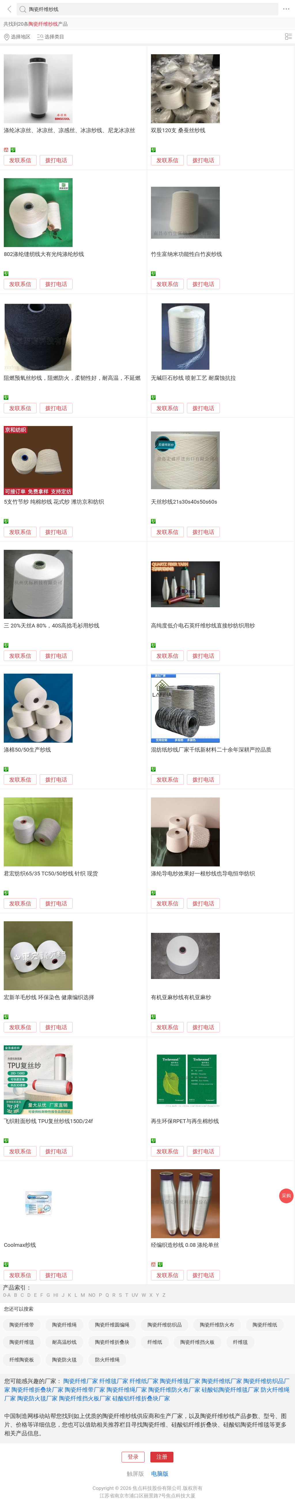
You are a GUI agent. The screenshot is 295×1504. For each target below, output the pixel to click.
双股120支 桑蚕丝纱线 (178, 130)
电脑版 (160, 1473)
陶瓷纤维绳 (64, 1325)
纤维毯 (240, 1342)
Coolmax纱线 (20, 1245)
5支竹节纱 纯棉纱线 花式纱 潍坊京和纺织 (54, 502)
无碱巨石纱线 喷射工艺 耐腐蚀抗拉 (193, 378)
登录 (133, 1457)
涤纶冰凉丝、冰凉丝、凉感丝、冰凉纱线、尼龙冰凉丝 (69, 130)
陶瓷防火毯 (64, 1360)
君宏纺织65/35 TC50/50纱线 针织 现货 (51, 873)
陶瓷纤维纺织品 (165, 1325)
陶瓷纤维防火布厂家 (174, 1389)
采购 (286, 1195)
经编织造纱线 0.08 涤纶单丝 (185, 1245)
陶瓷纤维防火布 (217, 1325)
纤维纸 (155, 1342)
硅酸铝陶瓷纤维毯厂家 (230, 1389)
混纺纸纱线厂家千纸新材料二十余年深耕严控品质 (211, 750)
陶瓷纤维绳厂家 (127, 1389)
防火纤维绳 (107, 1360)
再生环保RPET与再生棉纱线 (185, 1121)
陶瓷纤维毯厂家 (180, 1381)
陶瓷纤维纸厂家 (222, 1381)
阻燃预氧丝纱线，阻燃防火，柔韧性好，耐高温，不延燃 (72, 378)
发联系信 (20, 160)
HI (55, 1295)
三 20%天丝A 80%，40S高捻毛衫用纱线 (51, 626)
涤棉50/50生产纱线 (27, 750)
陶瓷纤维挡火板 (197, 1342)
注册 (161, 1457)
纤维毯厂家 (113, 1381)
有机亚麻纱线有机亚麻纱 (181, 997)
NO (91, 1295)
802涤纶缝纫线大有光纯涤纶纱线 (44, 254)
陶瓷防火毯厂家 (37, 1398)
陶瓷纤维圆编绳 (112, 1325)
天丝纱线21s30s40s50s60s (184, 502)
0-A (7, 1295)
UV (135, 1295)
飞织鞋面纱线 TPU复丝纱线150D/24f (48, 1121)
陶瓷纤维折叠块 (112, 1342)
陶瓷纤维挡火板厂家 (85, 1398)
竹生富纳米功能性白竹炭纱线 (186, 254)
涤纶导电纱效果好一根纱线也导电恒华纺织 (203, 873)
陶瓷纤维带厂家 (85, 1389)
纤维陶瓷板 (22, 1360)
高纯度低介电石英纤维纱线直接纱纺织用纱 (203, 626)
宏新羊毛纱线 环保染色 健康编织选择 (49, 997)
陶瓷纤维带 (22, 1325)
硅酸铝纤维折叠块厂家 (141, 1398)
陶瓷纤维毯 (22, 1342)
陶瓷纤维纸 (265, 1325)
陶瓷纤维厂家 (80, 1381)
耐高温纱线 (64, 1342)
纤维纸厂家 (144, 1381)
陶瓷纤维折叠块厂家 (37, 1389)
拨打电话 (56, 160)
